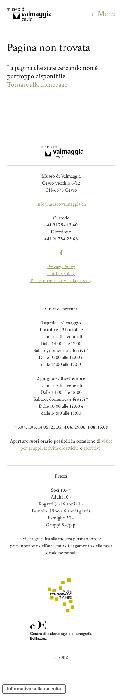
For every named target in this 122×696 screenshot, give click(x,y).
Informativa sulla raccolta (34, 689)
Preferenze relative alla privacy (61, 280)
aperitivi (91, 448)
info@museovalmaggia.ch (61, 204)
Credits (61, 657)
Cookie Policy (61, 273)
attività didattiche (61, 448)
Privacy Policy (61, 266)
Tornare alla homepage (37, 84)
